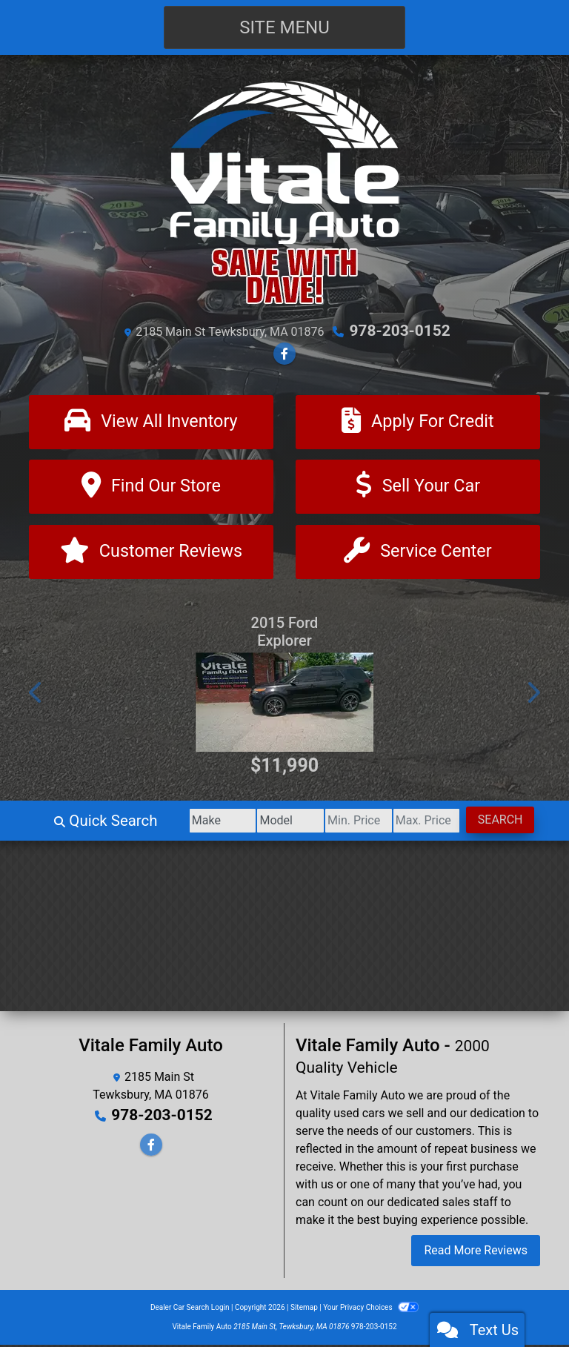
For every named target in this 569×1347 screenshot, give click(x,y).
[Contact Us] (418, 553)
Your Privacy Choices (371, 1309)
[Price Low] (338, 822)
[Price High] (414, 822)
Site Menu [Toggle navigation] (284, 27)
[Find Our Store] (151, 487)
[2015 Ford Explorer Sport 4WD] (284, 704)
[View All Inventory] (151, 421)
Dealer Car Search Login (190, 1309)
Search (496, 822)
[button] (36, 694)
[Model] (262, 822)
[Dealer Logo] (284, 192)
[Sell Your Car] (418, 487)
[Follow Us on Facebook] (284, 353)
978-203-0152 (399, 331)
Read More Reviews (476, 1252)
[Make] (186, 822)
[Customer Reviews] (151, 553)
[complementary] (524, 1302)
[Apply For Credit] (418, 421)
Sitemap (304, 1309)
